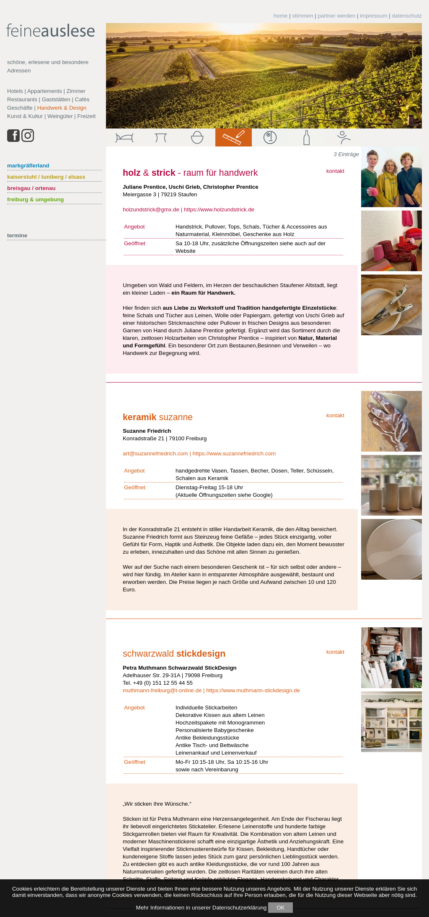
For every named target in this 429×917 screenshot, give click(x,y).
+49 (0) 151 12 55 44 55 (163, 683)
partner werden (337, 16)
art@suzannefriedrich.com (155, 453)
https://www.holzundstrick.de (219, 209)
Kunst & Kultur (25, 116)
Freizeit (86, 116)
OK (280, 907)
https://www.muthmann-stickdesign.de (253, 690)
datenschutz (407, 16)
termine (17, 235)
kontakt (335, 171)
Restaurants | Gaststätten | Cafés (48, 99)
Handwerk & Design (62, 108)
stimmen (302, 16)
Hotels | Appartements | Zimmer (46, 91)
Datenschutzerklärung (239, 907)
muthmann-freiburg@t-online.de (162, 690)
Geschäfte (20, 108)
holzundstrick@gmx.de (151, 209)
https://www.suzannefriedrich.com (234, 453)
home (280, 16)
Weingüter (60, 116)
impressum (373, 16)
